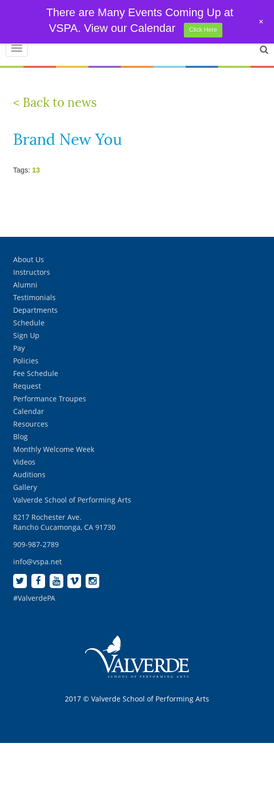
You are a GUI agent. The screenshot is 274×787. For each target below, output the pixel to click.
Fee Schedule (35, 373)
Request (27, 386)
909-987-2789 (36, 544)
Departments (35, 310)
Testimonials (34, 297)
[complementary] (200, 731)
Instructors (31, 272)
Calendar (28, 411)
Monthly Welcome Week (53, 449)
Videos (24, 462)
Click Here (203, 29)
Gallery (25, 487)
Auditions (29, 474)
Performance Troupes (49, 398)
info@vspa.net (37, 561)
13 (36, 170)
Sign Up (26, 335)
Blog (20, 436)
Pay (19, 348)
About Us (28, 259)
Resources (30, 424)
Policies (25, 360)
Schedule (29, 322)
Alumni (25, 284)
